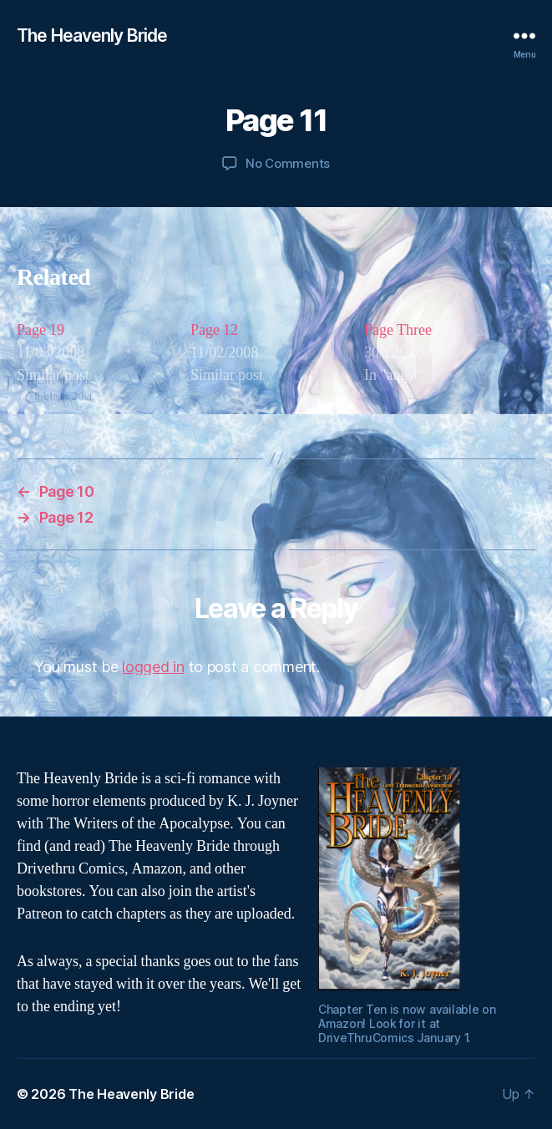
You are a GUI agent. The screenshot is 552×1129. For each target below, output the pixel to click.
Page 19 (40, 330)
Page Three (398, 330)
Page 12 (214, 330)
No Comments (288, 163)
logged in (153, 667)
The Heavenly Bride (92, 35)
